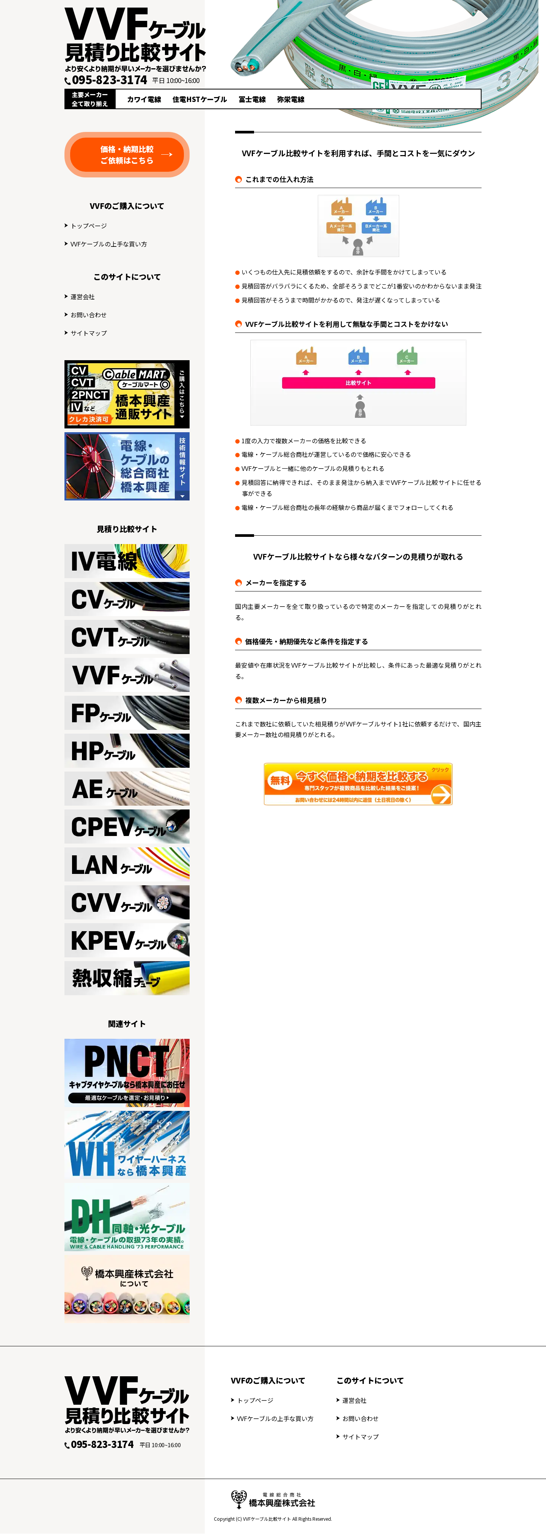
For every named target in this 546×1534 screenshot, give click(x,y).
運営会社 (83, 296)
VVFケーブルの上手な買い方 (109, 243)
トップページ (89, 225)
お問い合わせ (89, 314)
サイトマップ (89, 332)
